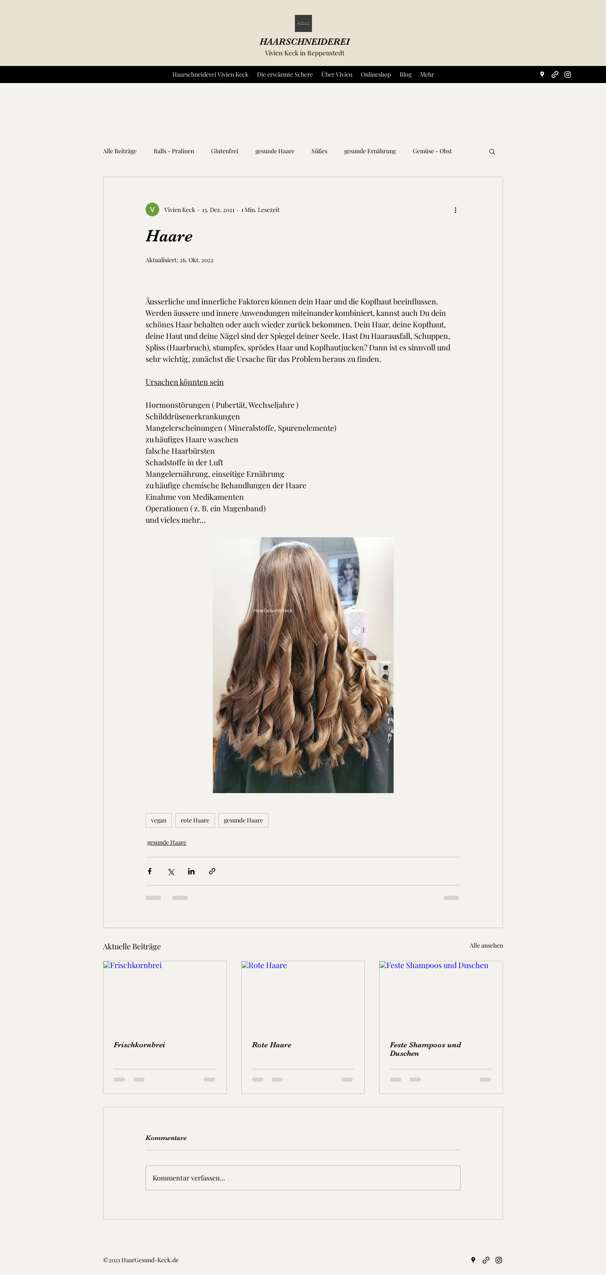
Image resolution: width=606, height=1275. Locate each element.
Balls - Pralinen (174, 151)
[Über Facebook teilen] (150, 871)
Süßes (319, 151)
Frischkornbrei (139, 1044)
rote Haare (195, 820)
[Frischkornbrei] (164, 995)
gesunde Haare (274, 151)
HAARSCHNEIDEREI (304, 41)
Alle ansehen (486, 945)
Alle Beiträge (120, 151)
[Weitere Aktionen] (455, 209)
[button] (492, 151)
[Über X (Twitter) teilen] (170, 871)
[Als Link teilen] (212, 871)
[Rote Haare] (303, 995)
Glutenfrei (224, 151)
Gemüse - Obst (432, 151)
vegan (158, 820)
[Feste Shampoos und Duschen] (441, 995)
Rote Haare (271, 1044)
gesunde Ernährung (370, 151)
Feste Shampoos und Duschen (425, 1048)
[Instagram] (567, 74)
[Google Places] (542, 74)
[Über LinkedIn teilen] (191, 871)
